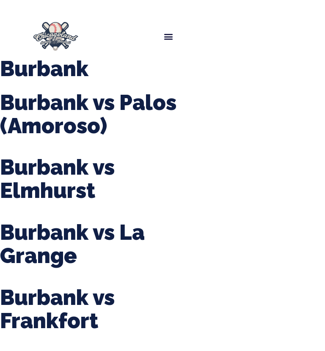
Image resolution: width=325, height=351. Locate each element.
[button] (168, 36)
